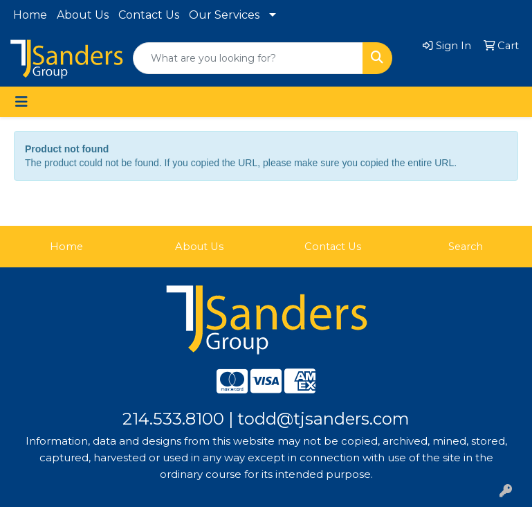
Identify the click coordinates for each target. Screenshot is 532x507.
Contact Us (148, 14)
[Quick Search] (248, 58)
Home (30, 14)
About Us (83, 14)
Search (465, 246)
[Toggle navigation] (21, 102)
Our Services (224, 14)
